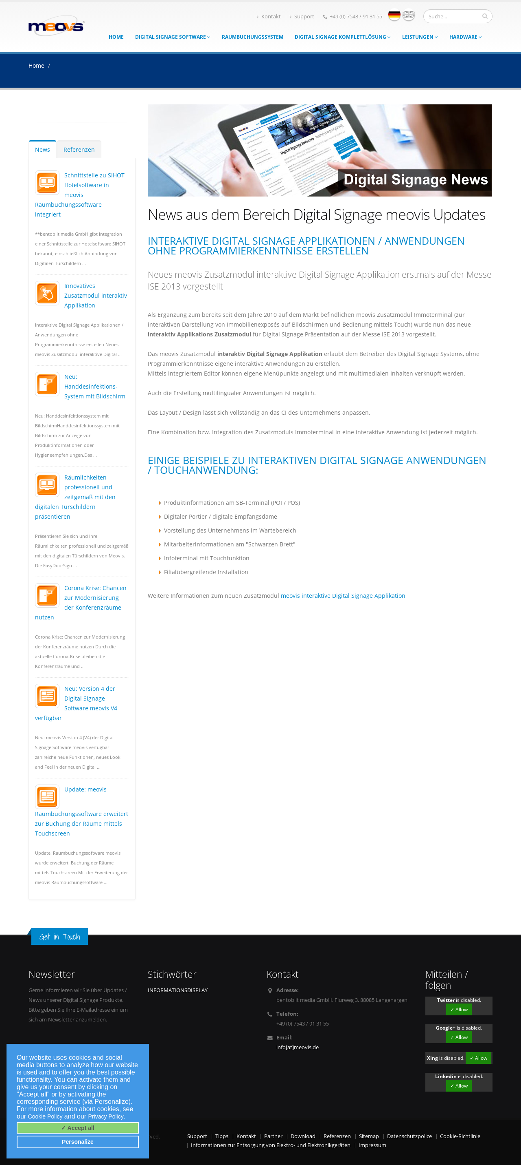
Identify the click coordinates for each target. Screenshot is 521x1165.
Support (302, 16)
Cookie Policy (45, 1116)
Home (116, 36)
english (409, 14)
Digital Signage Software (172, 36)
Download (303, 1136)
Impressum (372, 1145)
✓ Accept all (77, 1128)
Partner (273, 1136)
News (42, 149)
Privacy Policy (106, 1116)
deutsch (394, 14)
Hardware (465, 36)
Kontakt (269, 16)
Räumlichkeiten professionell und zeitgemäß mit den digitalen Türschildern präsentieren (75, 496)
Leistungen (420, 36)
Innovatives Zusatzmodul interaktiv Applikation (95, 295)
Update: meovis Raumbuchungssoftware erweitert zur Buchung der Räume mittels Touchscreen (81, 811)
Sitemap (369, 1136)
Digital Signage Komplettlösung (343, 36)
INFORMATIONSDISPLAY (178, 990)
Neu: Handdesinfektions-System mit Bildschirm (94, 386)
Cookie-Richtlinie (460, 1136)
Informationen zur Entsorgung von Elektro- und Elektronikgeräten (270, 1145)
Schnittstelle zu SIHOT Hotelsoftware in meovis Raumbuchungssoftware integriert (80, 194)
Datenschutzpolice (409, 1136)
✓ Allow (459, 1009)
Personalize (78, 1141)
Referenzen (79, 149)
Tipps (221, 1136)
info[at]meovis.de (297, 1047)
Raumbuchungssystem (252, 36)
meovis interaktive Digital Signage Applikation (343, 595)
